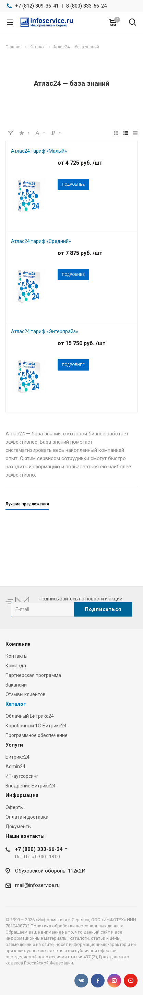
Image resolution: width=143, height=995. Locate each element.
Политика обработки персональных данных (77, 925)
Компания (18, 644)
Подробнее (73, 184)
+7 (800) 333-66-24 (39, 849)
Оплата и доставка (26, 817)
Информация (21, 795)
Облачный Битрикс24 (29, 716)
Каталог (15, 704)
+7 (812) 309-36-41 (37, 6)
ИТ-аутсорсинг (21, 776)
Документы (18, 826)
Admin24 (15, 766)
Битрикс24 (17, 757)
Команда (15, 665)
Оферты (14, 807)
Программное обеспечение (36, 735)
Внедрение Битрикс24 (30, 785)
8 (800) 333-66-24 (86, 6)
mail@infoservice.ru (37, 885)
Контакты (16, 656)
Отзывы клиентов (25, 694)
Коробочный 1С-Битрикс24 (36, 725)
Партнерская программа (33, 675)
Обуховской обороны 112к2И (50, 871)
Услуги (14, 745)
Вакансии (16, 685)
